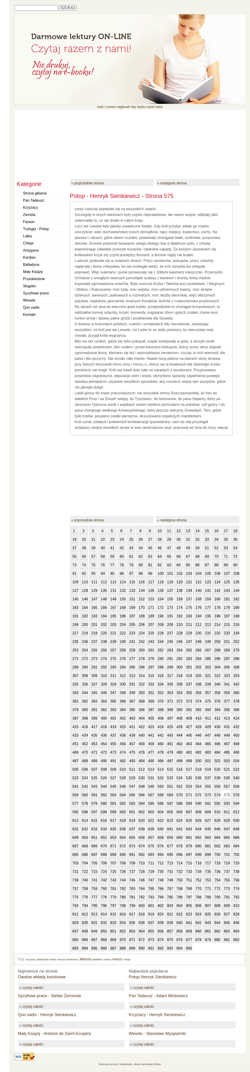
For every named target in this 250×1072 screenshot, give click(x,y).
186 (123, 616)
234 (236, 633)
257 (113, 650)
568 (161, 795)
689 (113, 855)
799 (132, 906)
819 (151, 914)
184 (104, 616)
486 (236, 752)
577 (75, 803)
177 (208, 608)
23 (112, 539)
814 (104, 914)
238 (104, 642)
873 (151, 940)
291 (94, 667)
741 (94, 880)
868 (104, 940)
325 (75, 684)
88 (216, 565)
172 (161, 608)
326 (85, 684)
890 (142, 948)
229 (189, 633)
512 (142, 769)
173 (170, 608)
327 (94, 684)
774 (236, 889)
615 (94, 820)
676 (161, 846)
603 (151, 812)
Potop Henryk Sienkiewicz (153, 977)
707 (113, 863)
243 (151, 642)
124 (217, 582)
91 (74, 573)
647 (227, 829)
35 (226, 539)
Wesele (29, 300)
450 (236, 735)
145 (75, 599)
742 (104, 880)
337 (189, 684)
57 (93, 556)
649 (75, 838)
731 (170, 872)
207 (151, 625)
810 (236, 906)
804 (180, 906)
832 (104, 923)
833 (113, 923)
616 (104, 820)
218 (85, 633)
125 (227, 582)
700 (217, 855)
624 (180, 820)
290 (85, 667)
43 (131, 548)
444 (180, 735)
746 (142, 880)
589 (189, 803)
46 (160, 548)
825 (208, 914)
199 (75, 625)
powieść (97, 959)
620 (142, 820)
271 (75, 659)
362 (85, 701)
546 (123, 786)
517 (189, 769)
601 (132, 812)
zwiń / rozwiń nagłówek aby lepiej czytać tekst (130, 107)
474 (123, 752)
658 (161, 838)
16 (216, 531)
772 (217, 889)
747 (151, 880)
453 (94, 744)
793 (75, 906)
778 (104, 897)
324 (236, 676)
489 (94, 761)
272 (85, 659)
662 (199, 838)
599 (113, 812)
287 (227, 659)
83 (169, 565)
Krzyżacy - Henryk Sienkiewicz (157, 1014)
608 (199, 812)
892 (161, 948)
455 (113, 744)
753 (208, 880)
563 (113, 795)
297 (151, 667)
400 (104, 718)
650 (85, 838)
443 (170, 735)
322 (217, 676)
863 (227, 931)
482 (199, 752)
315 (151, 676)
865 (75, 940)
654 (123, 838)
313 (132, 676)
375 (208, 701)
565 (132, 795)
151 (132, 599)
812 (85, 914)
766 (161, 889)
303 (208, 667)
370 (161, 701)
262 (161, 650)
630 (236, 820)
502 (217, 761)
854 (142, 931)
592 (217, 803)
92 (84, 573)
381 (94, 710)
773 (227, 889)
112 (104, 582)
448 (217, 735)
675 (151, 846)
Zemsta (29, 215)
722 (85, 872)
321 (208, 676)
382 (104, 710)
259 (132, 650)
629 (227, 820)
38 (84, 548)
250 (217, 642)
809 (227, 906)
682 (217, 846)
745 (132, 880)
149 (113, 599)
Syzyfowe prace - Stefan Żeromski (49, 996)
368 (142, 701)
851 (113, 931)
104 (199, 573)
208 (161, 625)
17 (226, 531)
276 (123, 659)
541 (75, 786)
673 (132, 846)
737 (227, 872)
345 (94, 693)
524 (85, 778)
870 (123, 940)
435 (94, 735)
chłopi (127, 959)
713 (170, 863)
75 (93, 565)
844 (217, 923)
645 (208, 829)
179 (227, 608)
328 (104, 684)
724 (104, 872)
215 (227, 625)
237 (94, 642)
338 (199, 684)
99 (150, 573)
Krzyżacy (30, 207)
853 (132, 931)
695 (170, 855)
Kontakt (29, 315)
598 (104, 812)
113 (113, 582)
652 (104, 838)
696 (180, 855)
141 (208, 591)
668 (85, 846)
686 (85, 855)
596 (85, 812)
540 (236, 778)
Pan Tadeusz (33, 200)
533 (170, 778)
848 (85, 931)
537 (208, 778)
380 (85, 710)
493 (132, 761)
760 (104, 889)
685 (75, 855)
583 (132, 803)
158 (199, 599)
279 (151, 659)
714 (180, 863)
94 (103, 573)
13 (188, 531)
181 (75, 616)
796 (104, 906)
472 (104, 752)
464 (199, 744)
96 (122, 573)
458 (142, 744)
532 (161, 778)
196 (217, 616)
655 (132, 838)
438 (123, 735)
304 (217, 667)
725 (113, 872)
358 (217, 693)
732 (180, 872)
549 (151, 786)
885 (94, 948)
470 (85, 752)
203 (113, 625)
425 (170, 727)
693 (151, 855)
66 (179, 556)
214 (217, 625)
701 (227, 855)
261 (151, 650)
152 (142, 599)
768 (180, 889)
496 (161, 761)
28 (160, 539)
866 (85, 940)
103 (189, 573)
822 (180, 914)
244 (161, 642)
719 (227, 863)
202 (104, 625)
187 (132, 616)
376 (217, 701)
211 (189, 625)
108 (236, 573)
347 (113, 693)
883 (75, 948)
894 (180, 948)
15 (207, 531)
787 (189, 897)
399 (94, 718)
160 (217, 599)
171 (151, 608)
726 (123, 872)
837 (151, 923)
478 (161, 752)
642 (180, 829)
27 (150, 539)
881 (227, 940)
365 (113, 701)
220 (104, 633)
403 (132, 718)
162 (236, 599)
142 (217, 591)
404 (142, 718)
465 (208, 744)
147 (94, 599)
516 (180, 769)
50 (198, 548)
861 (208, 931)
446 (199, 735)
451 (75, 744)
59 (112, 556)
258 (123, 650)
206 (142, 625)
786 (180, 897)
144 (236, 591)
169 (132, 608)
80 (141, 565)
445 (189, 735)
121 (189, 582)
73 (74, 565)
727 (132, 872)
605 (170, 812)
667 (75, 846)
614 (85, 820)
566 (142, 795)
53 (226, 548)
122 (199, 582)
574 (217, 795)
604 (161, 812)
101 (170, 573)
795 (94, 906)
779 (113, 897)
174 (180, 608)
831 (94, 923)
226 (161, 633)
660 (180, 838)
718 (217, 863)
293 (113, 667)
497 (170, 761)
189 (151, 616)
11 (169, 531)
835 (132, 923)
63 (150, 556)
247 (189, 642)
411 (208, 718)
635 (113, 829)
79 (131, 565)
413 (227, 718)
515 (170, 769)
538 (217, 778)
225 (151, 633)
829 (75, 923)
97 (131, 573)
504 (236, 761)
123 (208, 582)
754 (217, 880)
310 (104, 676)
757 (75, 889)
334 (161, 684)
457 (132, 744)
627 (208, 820)
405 (151, 718)
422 (142, 727)
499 (189, 761)
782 (142, 897)
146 (85, 599)
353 (170, 693)
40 (103, 548)
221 (113, 633)
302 (199, 667)
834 (123, 923)
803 (170, 906)
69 (207, 556)
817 (132, 914)
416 (85, 727)
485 (227, 752)
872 (142, 940)
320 (199, 676)
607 (189, 812)
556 (217, 786)
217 (75, 633)
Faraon (29, 222)
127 (75, 591)
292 (104, 667)
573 (208, 795)
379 (75, 710)
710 (142, 863)
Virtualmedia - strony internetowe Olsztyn (140, 1064)
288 (236, 659)
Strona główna (35, 193)
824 (199, 914)
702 (236, 855)
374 (199, 701)
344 (85, 693)
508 (104, 769)
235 (75, 642)
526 (104, 778)
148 (104, 599)
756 (236, 880)
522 (236, 769)
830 (85, 923)
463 (189, 744)
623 (170, 820)
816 (123, 914)
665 (227, 838)
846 (236, 923)
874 (161, 940)
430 (217, 727)
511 (132, 769)
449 (227, 735)
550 (161, 786)
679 (189, 846)
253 (75, 650)
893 (170, 948)
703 (75, 863)
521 (227, 769)
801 (151, 906)
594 (236, 803)
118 (161, 582)
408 (180, 718)
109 (75, 582)
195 (208, 616)
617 (113, 820)
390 (180, 710)
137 (170, 591)
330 (123, 684)
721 (75, 872)
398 (85, 718)
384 (123, 710)
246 (180, 642)
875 (170, 940)
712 (161, 863)
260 (142, 650)
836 (142, 923)
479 (170, 752)
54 (235, 548)
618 (123, 820)
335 (170, 684)
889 (132, 948)
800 (142, 906)
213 (208, 625)
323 (227, 676)
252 (236, 642)
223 (132, 633)
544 (104, 786)
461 (170, 744)
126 (236, 582)
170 (142, 608)
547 (132, 786)
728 (142, 872)
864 (236, 931)
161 (227, 599)
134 (142, 591)
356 (199, 693)
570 (180, 795)
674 (142, 846)
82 (160, 565)
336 (180, 684)
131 (113, 591)
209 (170, 625)
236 (85, 642)
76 (103, 565)
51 (207, 548)
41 (112, 548)
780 (123, 897)
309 (94, 676)
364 (104, 701)
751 (189, 880)
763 (132, 889)
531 (151, 778)
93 (93, 573)
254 (85, 650)
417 (94, 727)
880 (217, 940)
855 (151, 931)
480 (180, 752)
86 (198, 565)
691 (132, 855)
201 (94, 625)
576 (236, 795)
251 (227, 642)
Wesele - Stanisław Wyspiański (157, 1033)
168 (123, 608)
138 (180, 591)
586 (161, 803)
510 (123, 769)
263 (170, 650)
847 (75, 931)
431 (227, 727)
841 (189, 923)
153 (151, 599)
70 (216, 556)
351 (151, 693)
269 (227, 650)
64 (160, 556)
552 (180, 786)
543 (94, 786)
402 (123, 718)
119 (170, 582)
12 (179, 531)
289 (75, 667)
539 (227, 778)
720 (236, 863)
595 (75, 812)
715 (189, 863)
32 (198, 539)
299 (170, 667)
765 (151, 889)
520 (217, 769)
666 (236, 838)
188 (142, 616)
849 (94, 931)
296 (142, 667)
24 (122, 539)
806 (199, 906)
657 (151, 838)
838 (161, 923)
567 (151, 795)
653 (113, 838)
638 (142, 829)
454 (104, 744)
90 (235, 565)
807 (208, 906)
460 (161, 744)
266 (199, 650)
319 (189, 676)
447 (208, 735)
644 (199, 829)
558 (236, 786)
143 (227, 591)
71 (226, 556)
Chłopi (28, 243)
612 (236, 812)
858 (180, 931)
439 (132, 735)
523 (75, 778)
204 (123, 625)
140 (199, 591)
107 (227, 573)
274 (104, 659)
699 (208, 855)
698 (199, 855)
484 (217, 752)
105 (208, 573)
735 (208, 872)
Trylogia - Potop (36, 229)
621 (151, 820)
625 (189, 820)
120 (180, 582)
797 (113, 906)
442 (161, 735)
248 (199, 642)
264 (180, 650)
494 (142, 761)
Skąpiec (29, 286)
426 (180, 727)
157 (189, 599)
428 (199, 727)
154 (161, 599)
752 (199, 880)
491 (113, 761)
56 (84, 556)
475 (132, 752)
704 (85, 863)
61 (131, 556)
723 (94, 872)
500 (199, 761)
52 (216, 548)
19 (74, 539)
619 (132, 820)
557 (227, 786)
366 (123, 701)
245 (170, 642)
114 (123, 582)
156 (180, 599)
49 (188, 548)
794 (85, 906)
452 (85, 744)
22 (103, 539)
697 (189, 855)
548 (142, 786)
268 (217, 650)
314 (142, 676)
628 (217, 820)
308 (85, 676)
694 (161, 855)
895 (189, 948)
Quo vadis (31, 307)
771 (208, 889)
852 (123, 931)
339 (208, 684)
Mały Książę (33, 272)
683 (227, 846)
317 (170, 676)
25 (131, 539)
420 (123, 727)
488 (85, 761)
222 (123, 633)
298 (161, 667)
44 (141, 548)
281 (170, 659)
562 (104, 795)
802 (161, 906)
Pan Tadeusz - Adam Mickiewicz (158, 996)
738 (236, 872)
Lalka (27, 236)
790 (217, 897)
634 (104, 829)
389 (170, 710)
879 (208, 940)
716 (199, 863)
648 (236, 829)
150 (123, 599)
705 (94, 863)
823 (189, 914)
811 (75, 914)
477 (151, 752)
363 (94, 701)
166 (104, 608)
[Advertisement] (130, 142)
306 (236, 667)
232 (217, 633)
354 (180, 693)
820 (161, 914)
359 (227, 693)
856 (161, 931)
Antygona (31, 250)
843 (208, 923)
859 (189, 931)
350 (142, 693)
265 (189, 650)
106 (217, 573)
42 (122, 548)
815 (113, 914)
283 (189, 659)
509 (113, 769)
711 (151, 863)
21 (93, 539)
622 (161, 820)
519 (208, 769)
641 (170, 829)
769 (189, 889)
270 (236, 650)
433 (75, 735)
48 (179, 548)
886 (104, 948)
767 (170, 889)
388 (161, 710)
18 (235, 531)
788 (199, 897)
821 (170, 914)
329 (113, 684)
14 (198, 531)
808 (217, 906)
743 (113, 880)
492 (123, 761)
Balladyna (31, 265)
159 (208, 599)
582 (123, 803)
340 (217, 684)
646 (217, 829)
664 (217, 838)
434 (85, 735)
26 (141, 539)
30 (179, 539)
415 (75, 727)
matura (107, 959)
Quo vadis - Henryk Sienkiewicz (47, 1014)
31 (188, 539)
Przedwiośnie (34, 279)
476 (142, 752)
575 (227, 795)
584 (142, 803)
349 (132, 693)
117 (151, 582)
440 (142, 735)
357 (208, 693)
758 (85, 889)
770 (199, 889)
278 (142, 659)
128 (85, 591)
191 (170, 616)
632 (85, 829)
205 (132, 625)
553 (189, 786)
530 (142, 778)
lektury (117, 959)
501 (208, 761)
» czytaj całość (31, 988)
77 (112, 565)
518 (199, 769)
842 (199, 923)
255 (94, 650)
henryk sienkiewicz (68, 959)
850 (104, 931)
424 (161, 727)
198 (236, 616)
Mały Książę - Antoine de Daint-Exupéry (54, 1033)
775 (75, 897)
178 (217, 608)
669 (94, 846)
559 (75, 795)
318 (180, 676)
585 (151, 803)
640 (161, 829)
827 (227, 914)
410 (199, 718)
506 (85, 769)
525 (94, 778)
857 (170, 931)
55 (74, 556)
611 (227, 812)
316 (161, 676)
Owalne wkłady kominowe (42, 977)
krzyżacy (31, 959)
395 (227, 710)
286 (217, 659)
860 (199, 931)
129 (94, 591)
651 (94, 838)
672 (123, 846)
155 (170, 599)
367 (132, 701)
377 (227, 701)
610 (217, 812)
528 (123, 778)
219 (94, 633)
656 (142, 838)
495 (151, 761)
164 (85, 608)
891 (151, 948)
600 (123, 812)
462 (180, 744)
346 (104, 693)
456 (123, 744)
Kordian (29, 257)
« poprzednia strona (87, 183)
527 (113, 778)
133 (132, 591)
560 (85, 795)
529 (132, 778)
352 (161, 693)
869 (113, 940)
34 (216, 539)
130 (104, 591)
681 (208, 846)
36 (235, 539)
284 (199, 659)
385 (132, 710)
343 (75, 693)
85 (188, 565)
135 (151, 591)
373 (189, 701)
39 (93, 548)
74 (84, 565)
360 (236, 693)
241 (132, 642)
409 (189, 718)
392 (199, 710)
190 (161, 616)
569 (170, 795)
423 (151, 727)
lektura (85, 959)
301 (189, 667)
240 (123, 642)
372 (180, 701)
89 (226, 565)
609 (208, 812)
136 (161, 591)
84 (179, 565)
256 (104, 650)
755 (227, 880)
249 (208, 642)
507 (94, 769)
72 (235, 556)
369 (151, 701)
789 (208, 897)
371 (170, 701)
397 (75, 718)
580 (104, 803)
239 (113, 642)
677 (170, 846)
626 (199, 820)
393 (208, 710)
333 (151, 684)
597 (94, 812)
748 (161, 880)
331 (132, 684)
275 (113, 659)
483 (208, 752)
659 (170, 838)
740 (85, 880)
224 (142, 633)
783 (151, 897)
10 (160, 531)
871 (132, 940)
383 (113, 710)
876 (180, 940)
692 (142, 855)
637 (132, 829)
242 (142, 642)
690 (123, 855)
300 (180, 667)
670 (104, 846)
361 (75, 701)
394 (217, 710)
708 (123, 863)
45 (150, 548)
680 (199, 846)
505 (75, 769)
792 (236, 897)
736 (217, 872)
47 (169, 548)
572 (199, 795)
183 (94, 616)
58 (103, 556)
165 (94, 608)
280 (161, 659)
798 (123, 906)
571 (189, 795)
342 (236, 684)
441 (151, 735)
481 (189, 752)
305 (227, 667)
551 (170, 786)
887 (113, 948)
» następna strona (172, 183)
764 (142, 889)
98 (141, 573)
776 (85, 897)
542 (85, 786)
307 (75, 676)
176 (199, 608)
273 (94, 659)
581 (113, 803)
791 (227, 897)
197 (227, 616)
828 (236, 914)
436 (104, 735)
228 (180, 633)
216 (236, 625)
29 (169, 539)
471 (94, 752)
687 (94, 855)
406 (161, 718)
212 (199, 625)
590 (199, 803)
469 (75, 752)
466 (217, 744)
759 (94, 889)
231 (208, 633)
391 (189, 710)
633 (94, 829)
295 (132, 667)
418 (104, 727)
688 (104, 855)
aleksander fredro (47, 959)
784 (161, 897)
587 (170, 803)
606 (180, 812)
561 (94, 795)
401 (113, 718)
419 (113, 727)
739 (75, 880)
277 (132, 659)
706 (104, 863)
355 (189, 693)
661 (189, 838)
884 (85, 948)
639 (151, 829)
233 (227, 633)
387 (151, 710)
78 (122, 565)
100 (161, 573)
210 (180, 625)
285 (208, 659)
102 (180, 573)
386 (142, 710)
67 (188, 556)
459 (151, 744)
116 (142, 582)
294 (123, 667)
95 (112, 573)
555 (208, 786)
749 (170, 880)
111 (94, 582)
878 (199, 940)
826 (217, 914)
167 (113, 608)
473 (113, 752)
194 (199, 616)
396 (236, 710)
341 (227, 684)
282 (180, 659)
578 (85, 803)
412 (217, 718)
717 (208, 863)
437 (113, 735)
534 (180, 778)
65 (169, 556)
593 (227, 803)
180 (236, 608)
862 (217, 931)
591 (208, 803)
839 (170, 923)
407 (170, 718)
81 (150, 565)
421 (132, 727)
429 (208, 727)
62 (141, 556)
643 (189, 829)
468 (236, 744)
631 (75, 829)
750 (180, 880)
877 (189, 940)
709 (132, 863)
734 (199, 872)
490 (104, 761)
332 (142, 684)
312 (123, 676)
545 (113, 786)
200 (85, 625)
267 (208, 650)
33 (207, 539)
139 (189, 591)
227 (170, 633)
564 (123, 795)
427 (189, 727)
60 (122, 556)
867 (94, 940)
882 (236, 940)
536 (199, 778)
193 (189, 616)
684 (236, 846)
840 (180, 923)
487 (75, 761)
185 (113, 616)
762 (123, 889)
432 (236, 727)
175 (189, 608)
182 (85, 616)
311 (113, 676)
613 (75, 820)
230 (199, 633)
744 (123, 880)
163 (75, 608)
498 (180, 761)
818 (142, 914)
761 (113, 889)
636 (123, 829)
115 (132, 582)
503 (227, 761)
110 (85, 582)
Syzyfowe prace (36, 293)
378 (236, 701)
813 (94, 914)
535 (189, 778)
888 (123, 948)
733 (189, 872)
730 (161, 872)
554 (199, 786)
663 (208, 838)
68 (198, 556)
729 (151, 872)
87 (207, 565)
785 (170, 897)
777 (94, 897)
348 (123, 693)
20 (84, 539)
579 (94, 803)
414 (236, 718)
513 (151, 769)
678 (180, 846)
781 (132, 897)
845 (227, 923)
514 (161, 769)
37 (74, 548)
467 (227, 744)
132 (123, 591)
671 (113, 846)
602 (142, 812)
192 (180, 616)
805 (189, 906)
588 (180, 803)
